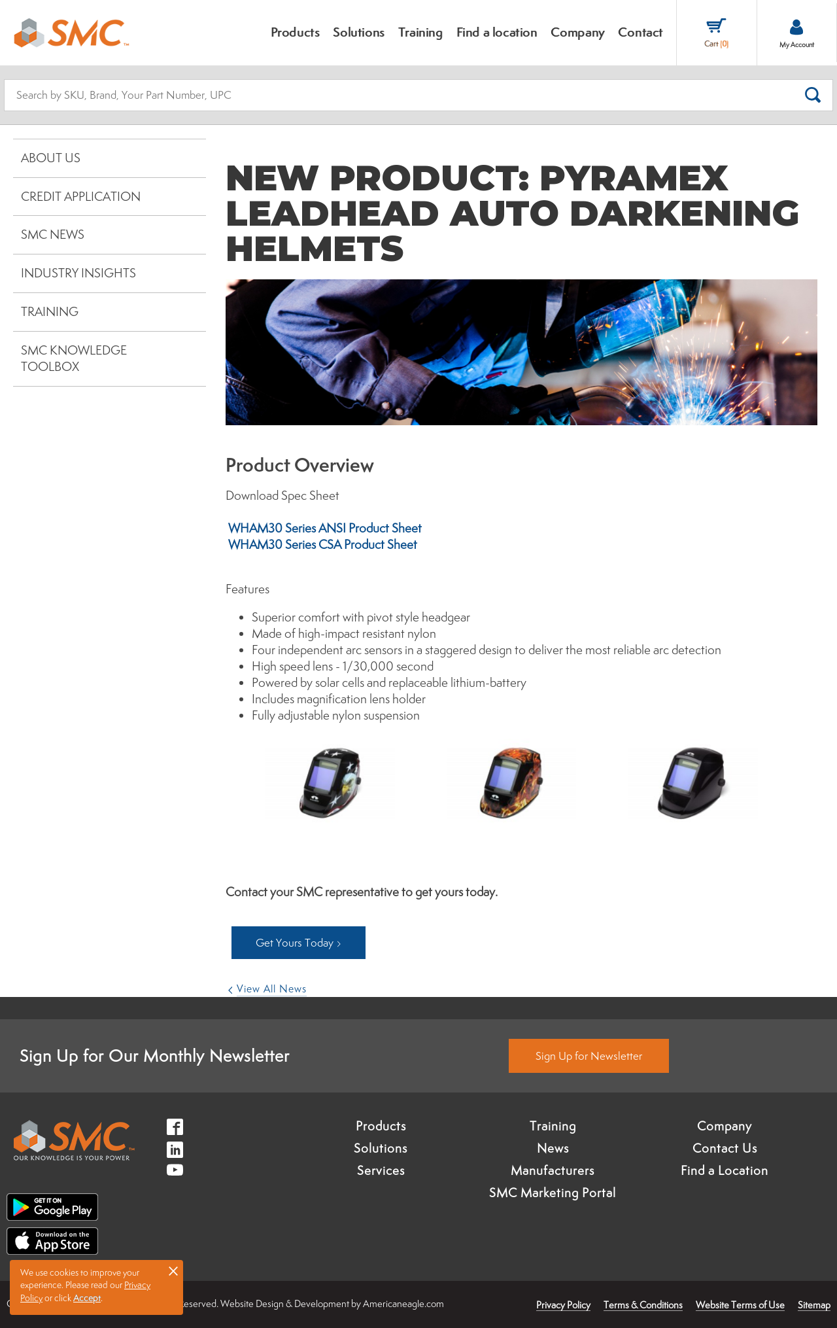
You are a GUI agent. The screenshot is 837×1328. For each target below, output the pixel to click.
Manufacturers (552, 1170)
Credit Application (81, 196)
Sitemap (814, 1305)
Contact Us (724, 1148)
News (553, 1148)
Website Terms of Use (740, 1305)
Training (49, 311)
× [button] (173, 1270)
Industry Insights (78, 273)
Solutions (380, 1148)
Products (381, 1126)
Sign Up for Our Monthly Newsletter (155, 1055)
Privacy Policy (563, 1305)
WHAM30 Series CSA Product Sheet (321, 544)
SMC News (52, 234)
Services (381, 1170)
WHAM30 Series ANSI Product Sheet (324, 528)
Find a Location (724, 1170)
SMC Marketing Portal (552, 1192)
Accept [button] (87, 1298)
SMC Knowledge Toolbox (74, 358)
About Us (50, 158)
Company (724, 1126)
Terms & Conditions (643, 1305)
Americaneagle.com (403, 1303)
